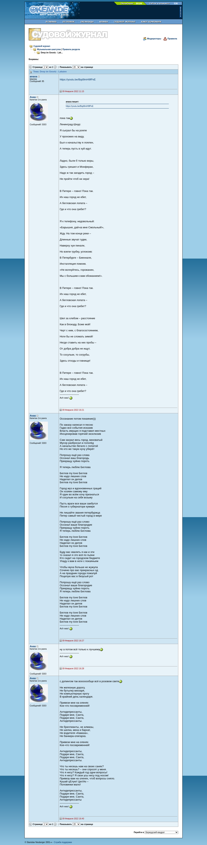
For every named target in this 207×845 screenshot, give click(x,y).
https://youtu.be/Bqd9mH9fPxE (78, 79)
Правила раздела (71, 49)
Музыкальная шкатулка (49, 49)
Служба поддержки (63, 842)
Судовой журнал (42, 46)
